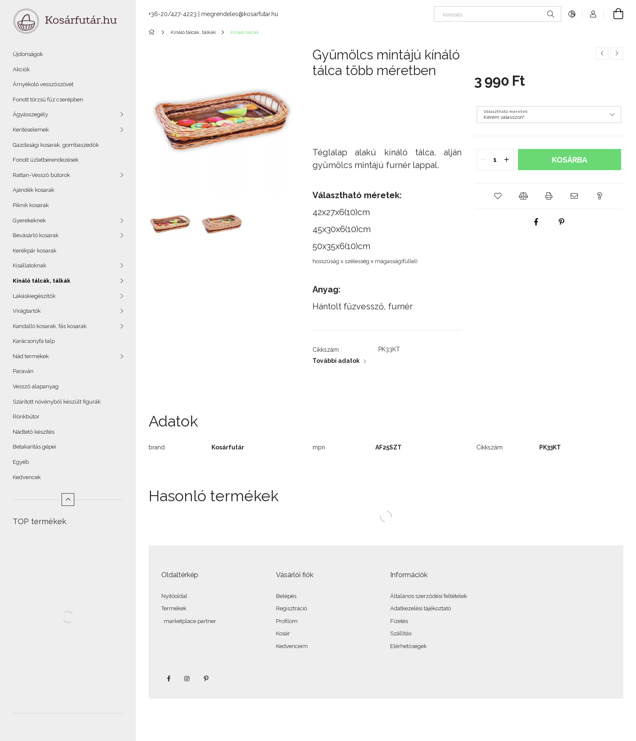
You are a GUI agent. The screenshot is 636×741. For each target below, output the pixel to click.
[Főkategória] (153, 32)
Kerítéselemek (31, 129)
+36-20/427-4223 (173, 14)
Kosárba (569, 159)
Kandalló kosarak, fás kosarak (50, 326)
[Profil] (593, 14)
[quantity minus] (483, 159)
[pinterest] (561, 222)
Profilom (287, 621)
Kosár (283, 633)
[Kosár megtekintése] (613, 14)
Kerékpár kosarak (34, 250)
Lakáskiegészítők (34, 296)
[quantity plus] (507, 159)
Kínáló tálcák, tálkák (41, 281)
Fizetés (399, 621)
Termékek (173, 608)
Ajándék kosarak (33, 190)
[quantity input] (495, 159)
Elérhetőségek (408, 646)
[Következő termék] (617, 53)
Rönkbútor (26, 416)
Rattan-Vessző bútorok (41, 175)
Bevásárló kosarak (36, 235)
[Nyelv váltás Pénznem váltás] (572, 14)
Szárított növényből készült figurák (57, 402)
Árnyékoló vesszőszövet (43, 84)
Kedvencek (27, 477)
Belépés (286, 596)
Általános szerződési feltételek (428, 596)
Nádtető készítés (33, 432)
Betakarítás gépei (34, 446)
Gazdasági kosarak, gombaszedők (56, 145)
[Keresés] (497, 14)
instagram (187, 678)
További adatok (336, 360)
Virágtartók (27, 311)
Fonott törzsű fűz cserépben (48, 99)
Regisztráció (291, 608)
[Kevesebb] (68, 499)
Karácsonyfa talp (34, 341)
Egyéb (21, 462)
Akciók (21, 69)
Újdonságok (28, 54)
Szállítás (400, 633)
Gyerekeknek (29, 220)
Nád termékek (31, 356)
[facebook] (536, 222)
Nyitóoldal (174, 596)
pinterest (206, 678)
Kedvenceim (292, 646)
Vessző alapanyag (36, 386)
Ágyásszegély (30, 114)
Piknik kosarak (31, 205)
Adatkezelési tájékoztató (420, 608)
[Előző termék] (602, 53)
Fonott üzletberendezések (46, 160)
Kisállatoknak (29, 265)
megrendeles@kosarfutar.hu (239, 14)
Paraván (23, 371)
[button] (498, 196)
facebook (168, 678)
